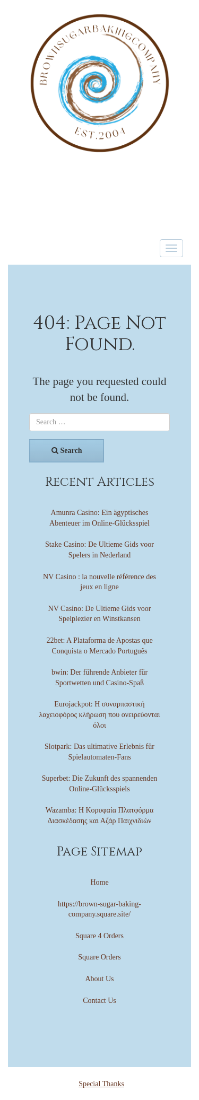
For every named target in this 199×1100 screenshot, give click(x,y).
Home (99, 882)
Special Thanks (101, 1084)
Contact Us (99, 1001)
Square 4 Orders (99, 936)
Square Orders (99, 957)
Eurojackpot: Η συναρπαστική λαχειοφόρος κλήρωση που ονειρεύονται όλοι (99, 714)
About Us (99, 979)
